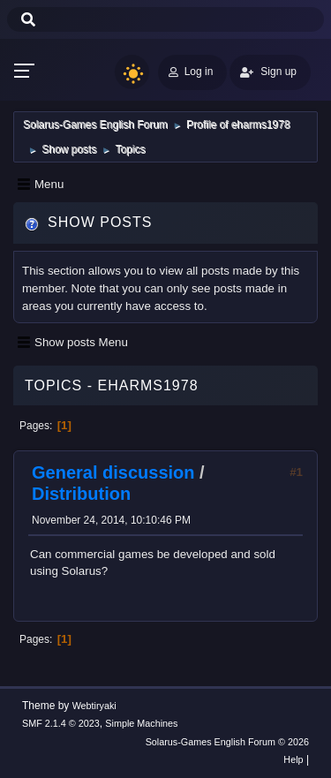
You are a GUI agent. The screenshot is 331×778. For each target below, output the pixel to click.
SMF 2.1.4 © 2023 (61, 723)
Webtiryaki (94, 705)
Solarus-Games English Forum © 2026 (227, 741)
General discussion (113, 472)
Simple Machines (141, 723)
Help (293, 759)
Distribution (81, 493)
